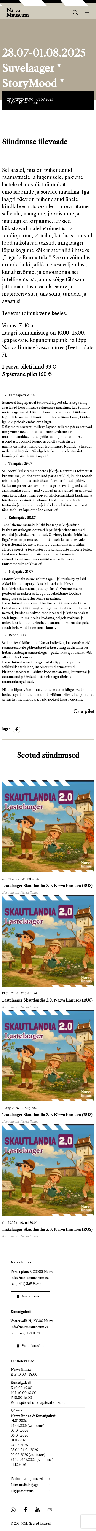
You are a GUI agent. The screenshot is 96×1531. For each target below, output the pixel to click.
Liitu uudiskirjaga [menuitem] (25, 1485)
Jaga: (6, 729)
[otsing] (75, 12)
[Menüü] (87, 12)
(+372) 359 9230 (28, 1284)
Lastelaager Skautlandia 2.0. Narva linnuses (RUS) (47, 886)
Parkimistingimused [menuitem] (27, 1479)
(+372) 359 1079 (28, 1333)
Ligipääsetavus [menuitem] (22, 1491)
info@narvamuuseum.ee (30, 1278)
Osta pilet (84, 712)
